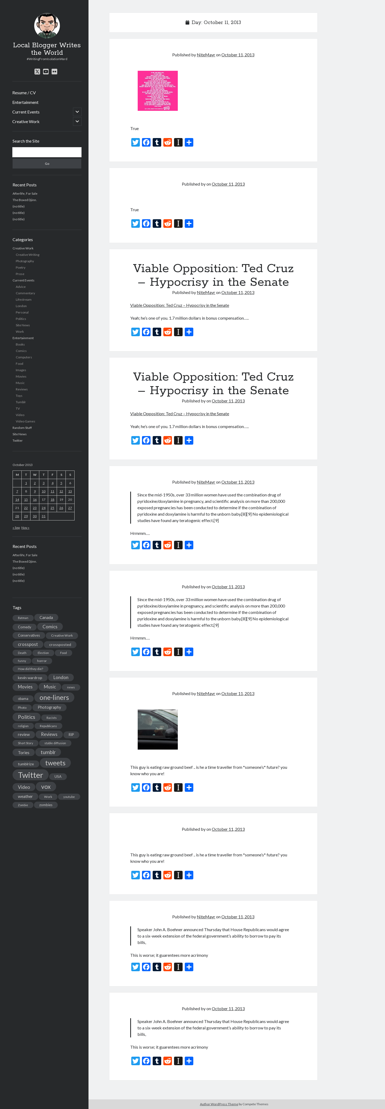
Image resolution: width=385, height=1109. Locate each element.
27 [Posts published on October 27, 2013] (70, 508)
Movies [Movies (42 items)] (25, 686)
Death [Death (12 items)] (22, 653)
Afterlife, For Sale (25, 193)
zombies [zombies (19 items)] (45, 805)
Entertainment (25, 102)
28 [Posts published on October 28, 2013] (17, 516)
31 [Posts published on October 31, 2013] (43, 516)
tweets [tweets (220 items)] (55, 763)
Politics (21, 319)
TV (18, 408)
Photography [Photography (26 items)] (49, 707)
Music (20, 383)
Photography (25, 261)
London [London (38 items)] (60, 677)
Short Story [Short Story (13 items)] (25, 743)
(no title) (19, 206)
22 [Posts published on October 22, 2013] (26, 508)
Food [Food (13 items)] (63, 653)
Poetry (20, 267)
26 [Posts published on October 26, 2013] (61, 508)
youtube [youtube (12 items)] (69, 796)
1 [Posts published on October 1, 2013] (26, 483)
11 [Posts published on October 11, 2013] (52, 491)
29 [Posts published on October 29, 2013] (26, 516)
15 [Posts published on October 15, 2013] (26, 499)
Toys (19, 396)
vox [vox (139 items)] (46, 786)
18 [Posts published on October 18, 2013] (52, 499)
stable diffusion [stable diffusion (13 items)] (55, 743)
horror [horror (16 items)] (42, 661)
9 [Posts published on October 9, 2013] (35, 491)
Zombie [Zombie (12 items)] (23, 805)
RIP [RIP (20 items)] (71, 734)
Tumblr (21, 402)
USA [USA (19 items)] (58, 776)
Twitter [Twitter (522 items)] (30, 774)
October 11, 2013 (237, 54)
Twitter (18, 440)
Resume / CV (24, 92)
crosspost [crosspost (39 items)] (28, 644)
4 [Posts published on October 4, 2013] (52, 483)
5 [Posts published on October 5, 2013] (61, 483)
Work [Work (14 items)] (48, 797)
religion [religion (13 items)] (23, 726)
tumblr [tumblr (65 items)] (48, 752)
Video (20, 415)
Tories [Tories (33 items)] (23, 752)
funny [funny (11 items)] (22, 661)
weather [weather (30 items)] (25, 796)
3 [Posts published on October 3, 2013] (44, 483)
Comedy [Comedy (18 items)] (24, 627)
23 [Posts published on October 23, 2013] (35, 508)
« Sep (16, 528)
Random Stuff (22, 428)
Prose (20, 274)
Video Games (25, 421)
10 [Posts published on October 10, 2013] (43, 491)
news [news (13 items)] (71, 687)
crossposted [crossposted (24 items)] (60, 644)
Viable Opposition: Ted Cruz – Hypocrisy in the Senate (213, 275)
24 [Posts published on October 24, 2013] (43, 508)
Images (21, 370)
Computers (24, 357)
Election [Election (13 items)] (43, 653)
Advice (21, 287)
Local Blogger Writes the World (47, 49)
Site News (23, 325)
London (21, 306)
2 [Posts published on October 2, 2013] (35, 483)
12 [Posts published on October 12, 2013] (61, 491)
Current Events (26, 111)
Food (19, 364)
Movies (21, 376)
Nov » (25, 528)
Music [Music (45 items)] (50, 686)
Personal (22, 312)
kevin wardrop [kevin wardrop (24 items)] (30, 677)
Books (20, 344)
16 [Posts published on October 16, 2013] (35, 499)
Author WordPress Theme (219, 1104)
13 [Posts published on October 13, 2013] (70, 491)
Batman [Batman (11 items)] (23, 618)
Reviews (22, 389)
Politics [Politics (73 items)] (26, 717)
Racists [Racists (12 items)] (52, 717)
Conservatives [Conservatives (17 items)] (29, 635)
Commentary (25, 293)
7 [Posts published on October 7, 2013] (17, 491)
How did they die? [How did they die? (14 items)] (30, 669)
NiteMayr (206, 54)
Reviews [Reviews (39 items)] (49, 734)
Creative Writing (27, 255)
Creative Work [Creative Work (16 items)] (62, 635)
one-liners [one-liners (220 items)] (54, 697)
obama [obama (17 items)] (23, 698)
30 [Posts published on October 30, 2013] (35, 516)
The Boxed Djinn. (25, 200)
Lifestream (24, 299)
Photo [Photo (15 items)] (22, 708)
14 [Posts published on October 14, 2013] (17, 499)
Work (20, 332)
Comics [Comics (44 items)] (50, 626)
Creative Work (26, 121)
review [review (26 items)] (24, 734)
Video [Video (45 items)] (24, 787)
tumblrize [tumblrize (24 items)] (26, 764)
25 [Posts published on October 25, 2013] (52, 508)
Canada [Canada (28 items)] (46, 617)
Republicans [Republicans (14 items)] (48, 726)
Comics (21, 351)
